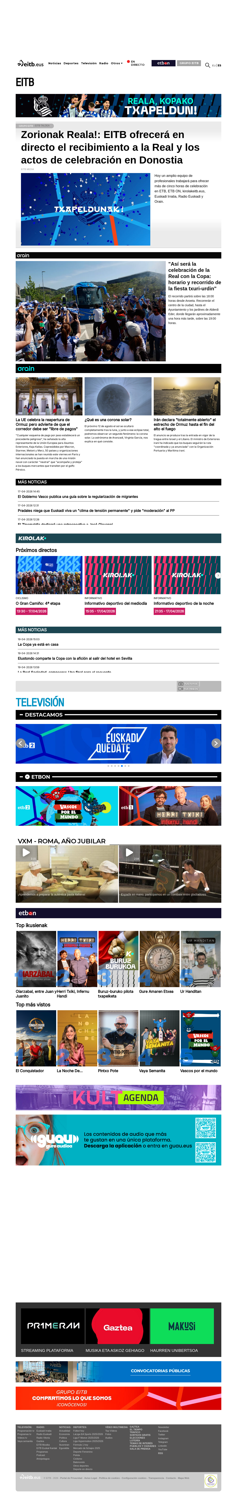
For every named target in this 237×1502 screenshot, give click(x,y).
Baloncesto (79, 1462)
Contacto (171, 1478)
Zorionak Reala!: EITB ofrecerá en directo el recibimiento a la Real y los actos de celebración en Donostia (110, 147)
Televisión (89, 63)
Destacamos (44, 715)
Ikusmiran (64, 1444)
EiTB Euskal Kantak (46, 1448)
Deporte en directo (83, 1469)
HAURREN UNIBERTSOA (174, 1350)
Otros (115, 63)
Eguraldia (64, 1448)
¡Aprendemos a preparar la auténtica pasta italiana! (51, 894)
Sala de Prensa (140, 1449)
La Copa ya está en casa (38, 644)
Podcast (40, 1455)
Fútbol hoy (78, 1430)
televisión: (24, 1427)
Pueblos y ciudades (143, 1446)
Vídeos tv (22, 1437)
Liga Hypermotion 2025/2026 (88, 1441)
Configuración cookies (134, 1478)
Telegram (163, 1442)
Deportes (71, 63)
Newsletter (163, 1427)
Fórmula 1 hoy (80, 1444)
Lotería (135, 1440)
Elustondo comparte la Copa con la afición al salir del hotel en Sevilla (75, 658)
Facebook (163, 1431)
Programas (42, 1451)
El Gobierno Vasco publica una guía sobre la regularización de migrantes (78, 497)
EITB (25, 82)
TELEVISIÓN (40, 703)
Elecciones (137, 1437)
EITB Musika (43, 1444)
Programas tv (24, 1434)
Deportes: (80, 1427)
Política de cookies (109, 1478)
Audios (109, 1437)
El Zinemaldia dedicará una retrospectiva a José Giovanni (65, 525)
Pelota (76, 1455)
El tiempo (136, 1429)
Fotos (108, 1434)
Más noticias (32, 482)
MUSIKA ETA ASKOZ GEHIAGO (115, 1350)
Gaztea (40, 1441)
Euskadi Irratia (43, 1430)
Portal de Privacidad (71, 1478)
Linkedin (162, 1446)
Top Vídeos (111, 1430)
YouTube (162, 1449)
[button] (218, 575)
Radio (103, 63)
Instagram (163, 1438)
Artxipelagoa (42, 1458)
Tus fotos (188, 684)
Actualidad (64, 1430)
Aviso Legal (90, 1478)
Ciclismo (77, 1458)
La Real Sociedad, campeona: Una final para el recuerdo (64, 672)
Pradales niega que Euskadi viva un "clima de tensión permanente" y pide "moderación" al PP (96, 511)
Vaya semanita (25, 1441)
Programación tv (25, 1430)
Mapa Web (183, 1478)
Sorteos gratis (140, 1435)
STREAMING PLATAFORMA (47, 1350)
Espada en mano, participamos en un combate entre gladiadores (163, 894)
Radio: (40, 1427)
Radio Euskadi (44, 1434)
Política (63, 1437)
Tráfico (135, 1432)
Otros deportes (81, 1465)
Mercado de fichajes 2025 (86, 1448)
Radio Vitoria (43, 1437)
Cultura (63, 1441)
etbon (40, 777)
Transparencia (156, 1478)
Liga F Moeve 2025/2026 (86, 1437)
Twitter (161, 1434)
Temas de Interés (141, 1443)
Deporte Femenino (83, 1451)
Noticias (54, 63)
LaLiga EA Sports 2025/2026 (88, 1434)
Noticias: (65, 1427)
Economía (64, 1434)
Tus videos (188, 689)
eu (214, 65)
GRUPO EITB (189, 63)
